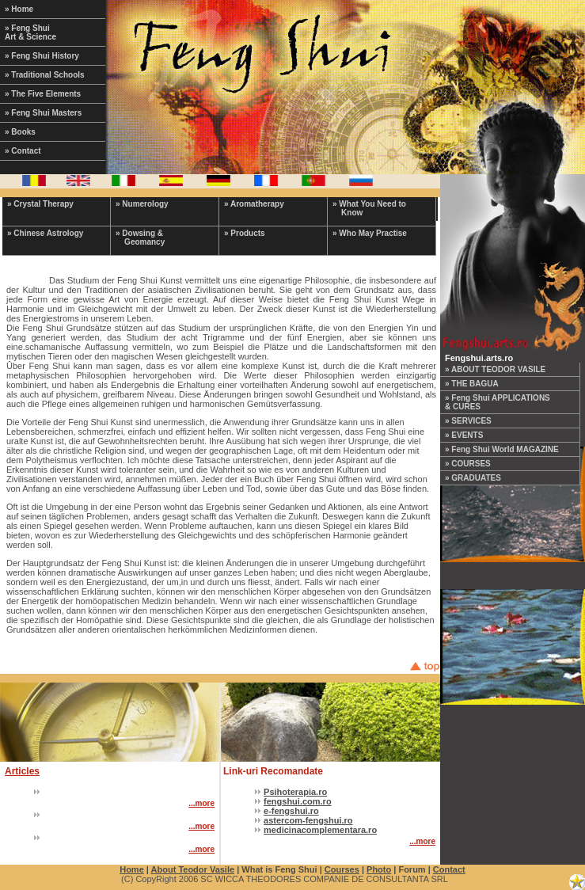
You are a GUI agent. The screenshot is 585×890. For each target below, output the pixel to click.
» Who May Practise (369, 233)
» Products (244, 233)
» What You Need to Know (369, 208)
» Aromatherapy (254, 204)
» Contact (23, 150)
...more (201, 803)
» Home (19, 9)
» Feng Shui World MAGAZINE (502, 449)
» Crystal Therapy (40, 204)
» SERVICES (468, 420)
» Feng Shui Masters (43, 112)
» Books (20, 131)
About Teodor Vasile (193, 869)
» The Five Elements (43, 93)
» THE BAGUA (472, 383)
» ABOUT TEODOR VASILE (495, 369)
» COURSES (468, 463)
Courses (342, 869)
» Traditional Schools (45, 74)
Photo (379, 869)
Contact (449, 869)
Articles (22, 771)
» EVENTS (464, 435)
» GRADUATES (473, 478)
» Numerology (142, 204)
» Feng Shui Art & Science (30, 32)
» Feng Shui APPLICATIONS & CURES (497, 402)
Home (132, 869)
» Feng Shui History (42, 55)
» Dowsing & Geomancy (140, 237)
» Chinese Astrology (45, 233)
